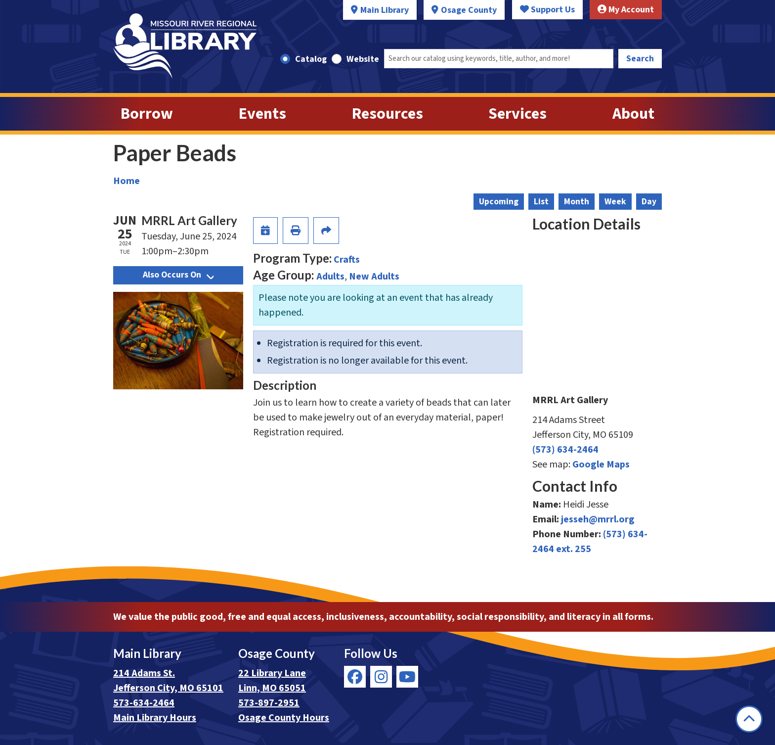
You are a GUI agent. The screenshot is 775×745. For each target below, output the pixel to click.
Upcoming (498, 201)
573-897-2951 (269, 703)
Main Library (384, 10)
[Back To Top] (749, 719)
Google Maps (601, 464)
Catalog (311, 59)
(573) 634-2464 (565, 450)
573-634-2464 (143, 703)
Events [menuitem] (262, 113)
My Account (626, 9)
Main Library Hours (154, 718)
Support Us (547, 9)
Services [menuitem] (517, 113)
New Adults (374, 276)
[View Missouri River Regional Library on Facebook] (355, 677)
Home (126, 181)
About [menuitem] (633, 113)
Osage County (469, 10)
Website (362, 59)
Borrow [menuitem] (147, 113)
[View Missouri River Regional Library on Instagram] (381, 677)
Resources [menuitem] (387, 113)
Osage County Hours (283, 718)
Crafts (347, 260)
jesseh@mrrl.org (598, 519)
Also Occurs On (178, 275)
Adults (330, 276)
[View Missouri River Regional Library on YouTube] (407, 677)
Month (576, 201)
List (541, 201)
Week (615, 201)
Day (649, 201)
